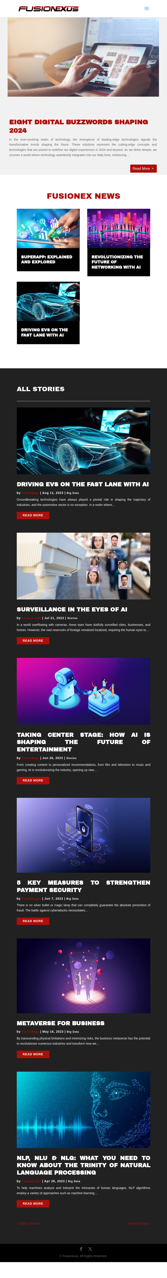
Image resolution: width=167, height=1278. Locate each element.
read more (33, 515)
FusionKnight (31, 618)
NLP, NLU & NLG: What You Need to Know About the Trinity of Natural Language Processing (83, 1165)
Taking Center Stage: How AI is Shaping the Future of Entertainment (83, 742)
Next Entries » (139, 1223)
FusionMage (30, 493)
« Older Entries (28, 1223)
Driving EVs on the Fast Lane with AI (83, 484)
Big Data (73, 493)
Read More (141, 168)
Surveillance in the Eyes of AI (72, 609)
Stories (72, 618)
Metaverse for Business (60, 1023)
